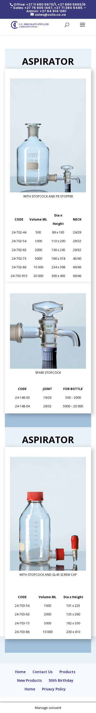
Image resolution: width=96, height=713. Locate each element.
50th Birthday (61, 680)
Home (20, 671)
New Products (29, 680)
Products (67, 671)
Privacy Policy (54, 689)
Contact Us (42, 671)
